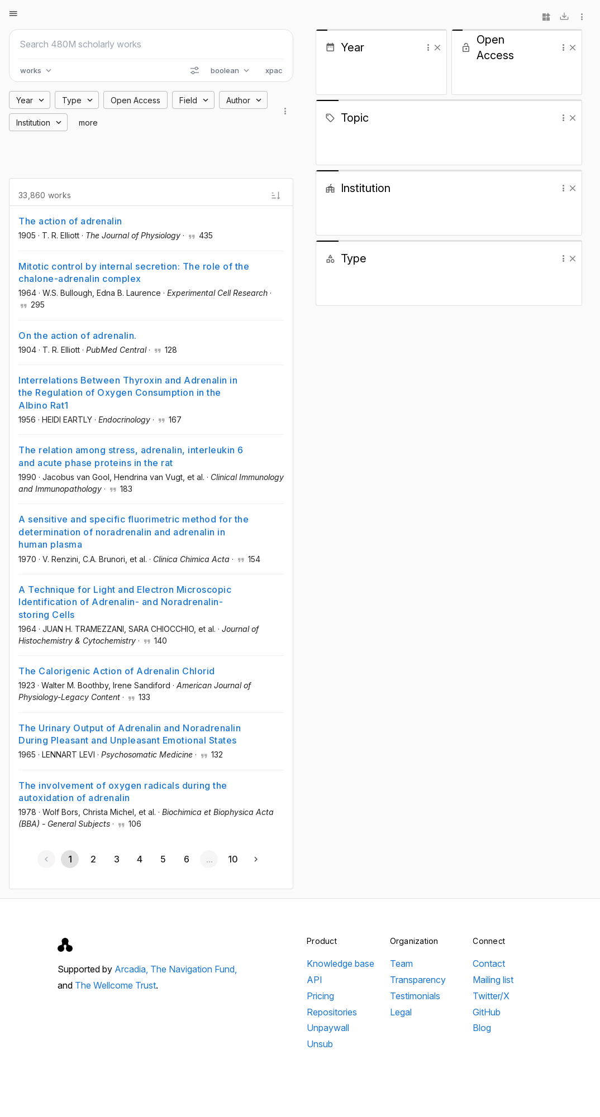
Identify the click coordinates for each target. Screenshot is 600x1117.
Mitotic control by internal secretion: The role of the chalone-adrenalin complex (133, 272)
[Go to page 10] (232, 859)
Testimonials (415, 995)
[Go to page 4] (140, 859)
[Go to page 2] (93, 859)
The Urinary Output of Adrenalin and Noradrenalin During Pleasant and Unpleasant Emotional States (129, 734)
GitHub (487, 1012)
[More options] (582, 17)
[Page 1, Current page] (70, 859)
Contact (489, 963)
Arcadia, (132, 969)
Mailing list (493, 979)
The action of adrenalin (70, 221)
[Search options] (194, 70)
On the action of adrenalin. (77, 335)
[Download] (564, 17)
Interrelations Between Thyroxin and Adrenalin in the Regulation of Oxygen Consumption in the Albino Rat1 (127, 393)
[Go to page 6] (186, 859)
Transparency (418, 979)
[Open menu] (13, 13)
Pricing (320, 995)
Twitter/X (491, 995)
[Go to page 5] (163, 859)
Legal (401, 1012)
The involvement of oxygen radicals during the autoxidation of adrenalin (122, 791)
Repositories (332, 1012)
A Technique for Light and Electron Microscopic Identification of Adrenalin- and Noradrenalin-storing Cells (124, 602)
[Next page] (256, 859)
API (314, 979)
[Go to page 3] (116, 859)
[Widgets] (546, 17)
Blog (482, 1027)
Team (401, 963)
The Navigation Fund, (193, 969)
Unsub (320, 1043)
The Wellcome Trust (115, 985)
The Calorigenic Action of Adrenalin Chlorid (116, 671)
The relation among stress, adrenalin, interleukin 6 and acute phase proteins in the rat (131, 456)
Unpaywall (328, 1027)
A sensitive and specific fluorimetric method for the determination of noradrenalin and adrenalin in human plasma (133, 532)
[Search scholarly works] (151, 44)
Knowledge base (340, 963)
